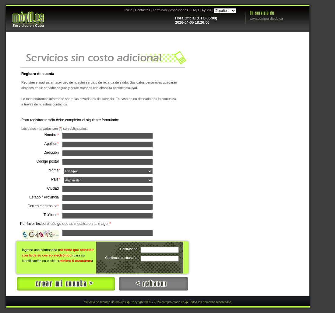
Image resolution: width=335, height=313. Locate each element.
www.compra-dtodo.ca (266, 18)
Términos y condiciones (170, 10)
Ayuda (206, 10)
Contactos (142, 10)
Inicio (128, 10)
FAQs (195, 10)
